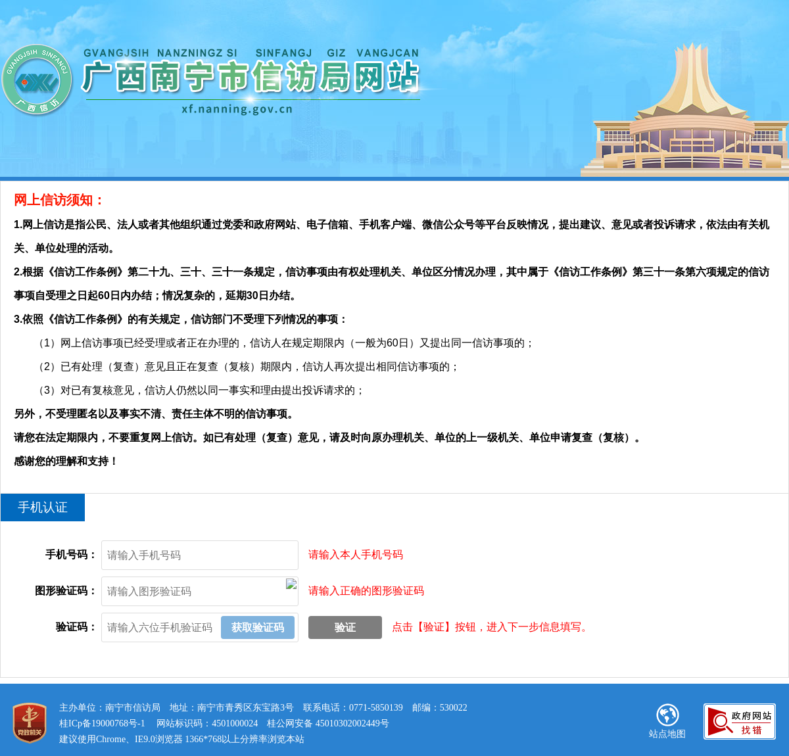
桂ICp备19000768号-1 (102, 723)
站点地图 (667, 721)
